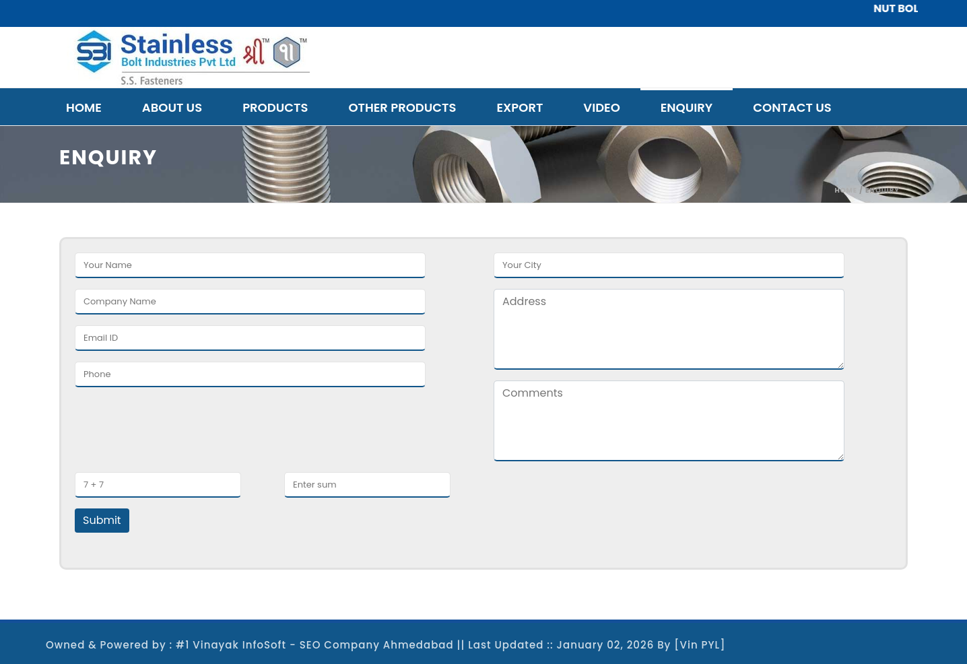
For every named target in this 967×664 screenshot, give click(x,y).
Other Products (402, 107)
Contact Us (792, 107)
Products (275, 107)
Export (519, 107)
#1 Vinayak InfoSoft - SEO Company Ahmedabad (315, 645)
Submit (102, 520)
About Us (172, 107)
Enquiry (687, 107)
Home (84, 107)
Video (601, 107)
